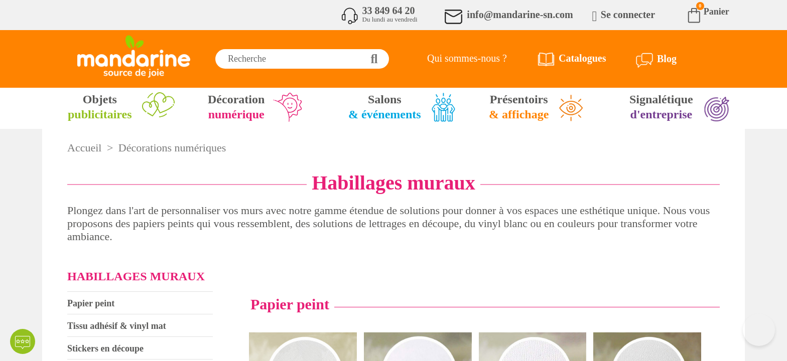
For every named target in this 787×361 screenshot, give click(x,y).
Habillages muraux (136, 276)
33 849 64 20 (388, 10)
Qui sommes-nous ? (467, 58)
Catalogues (582, 58)
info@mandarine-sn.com (520, 14)
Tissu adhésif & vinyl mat (116, 326)
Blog (667, 58)
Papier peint (90, 303)
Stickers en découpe (105, 348)
